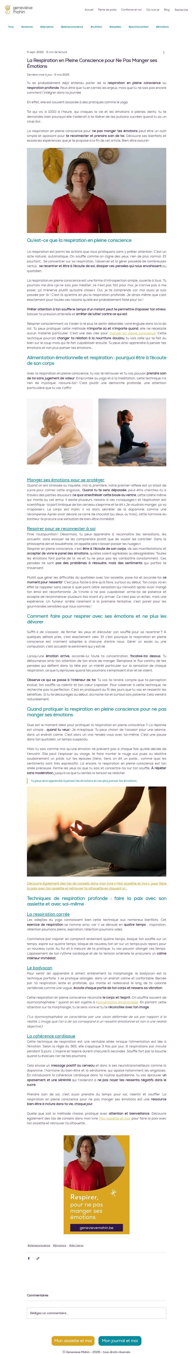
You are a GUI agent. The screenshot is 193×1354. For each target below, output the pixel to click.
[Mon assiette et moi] (73, 1341)
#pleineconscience (72, 27)
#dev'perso (46, 27)
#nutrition (96, 27)
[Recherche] (182, 10)
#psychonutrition (139, 27)
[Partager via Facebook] (29, 1258)
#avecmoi (27, 27)
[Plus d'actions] (164, 52)
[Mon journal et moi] (119, 1341)
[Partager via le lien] (38, 1258)
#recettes (115, 27)
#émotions (162, 27)
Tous (11, 27)
